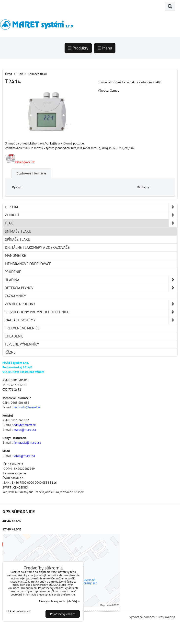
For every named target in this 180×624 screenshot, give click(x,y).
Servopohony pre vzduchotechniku (91, 312)
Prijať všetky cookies (62, 614)
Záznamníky (15, 296)
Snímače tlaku (18, 231)
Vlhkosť (91, 215)
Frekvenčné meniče (22, 328)
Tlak (91, 223)
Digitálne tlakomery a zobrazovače (37, 247)
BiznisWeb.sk (166, 617)
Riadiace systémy (91, 320)
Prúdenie (13, 271)
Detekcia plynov (91, 288)
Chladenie (14, 336)
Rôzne (10, 352)
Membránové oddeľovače (28, 263)
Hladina (91, 280)
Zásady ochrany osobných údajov (59, 601)
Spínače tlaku (17, 239)
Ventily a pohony (91, 304)
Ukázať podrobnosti (18, 611)
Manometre (15, 255)
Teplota (91, 207)
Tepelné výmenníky (22, 344)
